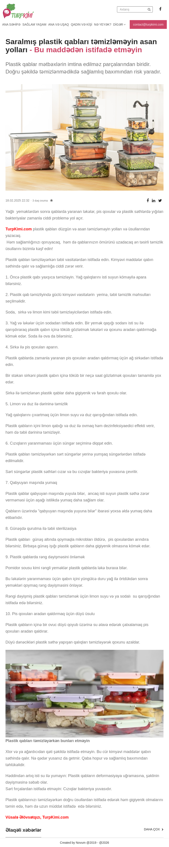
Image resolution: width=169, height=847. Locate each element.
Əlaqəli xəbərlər (23, 830)
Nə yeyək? (104, 24)
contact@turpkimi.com (148, 24)
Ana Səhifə (11, 24)
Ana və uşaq (59, 24)
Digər (121, 24)
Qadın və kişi (83, 24)
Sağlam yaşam (35, 24)
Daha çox (154, 829)
